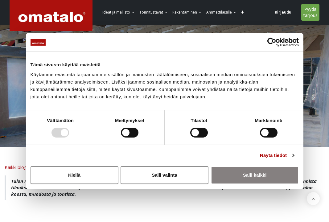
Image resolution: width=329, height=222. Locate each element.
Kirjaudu (283, 12)
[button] (242, 12)
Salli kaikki (255, 175)
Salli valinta (164, 175)
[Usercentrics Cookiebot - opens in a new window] (272, 42)
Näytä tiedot (273, 155)
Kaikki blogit (17, 167)
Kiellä (74, 175)
